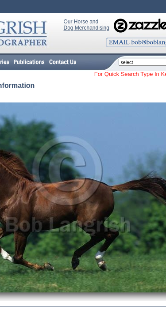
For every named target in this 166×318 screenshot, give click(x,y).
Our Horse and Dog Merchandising (86, 25)
